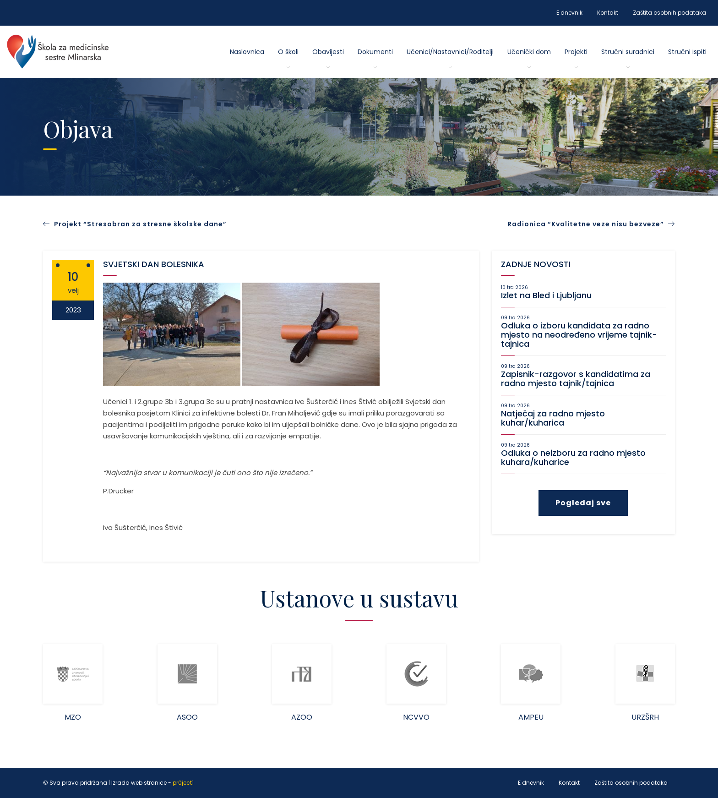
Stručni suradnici (627, 51)
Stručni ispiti (687, 51)
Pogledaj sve (583, 502)
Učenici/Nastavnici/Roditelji (450, 51)
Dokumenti (375, 51)
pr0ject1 (183, 783)
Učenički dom (529, 51)
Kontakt (607, 12)
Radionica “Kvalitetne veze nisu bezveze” (591, 224)
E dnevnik (569, 12)
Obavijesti (328, 51)
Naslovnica (247, 51)
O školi (288, 51)
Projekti (576, 51)
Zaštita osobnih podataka (669, 12)
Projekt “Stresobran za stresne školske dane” (140, 224)
